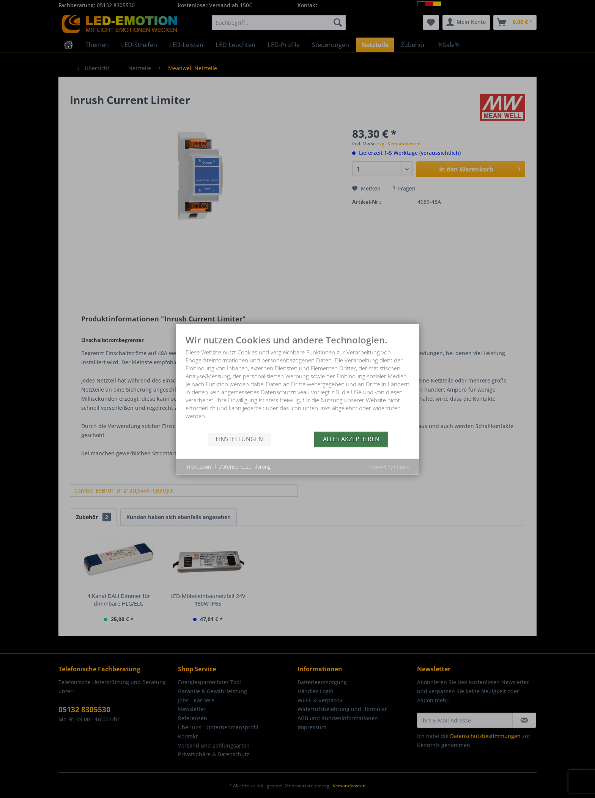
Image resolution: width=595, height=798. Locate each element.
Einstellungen (239, 439)
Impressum (199, 466)
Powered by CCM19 (388, 466)
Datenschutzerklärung (245, 466)
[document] (297, 383)
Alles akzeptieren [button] (351, 439)
